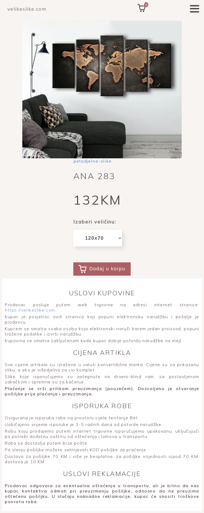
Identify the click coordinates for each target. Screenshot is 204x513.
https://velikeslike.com (30, 310)
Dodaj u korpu (102, 269)
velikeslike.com (26, 9)
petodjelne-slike (92, 161)
